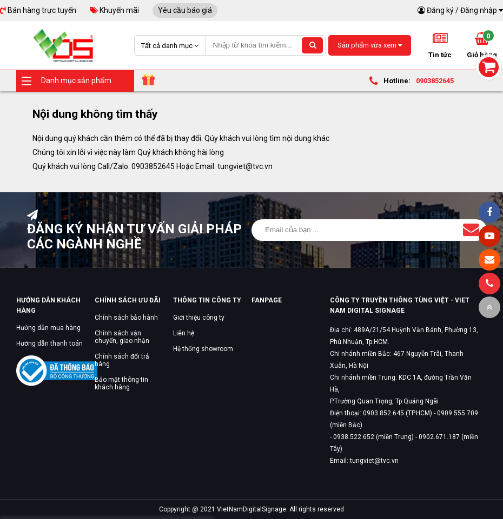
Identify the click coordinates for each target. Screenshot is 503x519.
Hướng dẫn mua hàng (48, 328)
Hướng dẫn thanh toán (49, 343)
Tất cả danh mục (169, 46)
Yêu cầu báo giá (185, 10)
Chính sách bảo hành (126, 317)
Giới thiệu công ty (198, 317)
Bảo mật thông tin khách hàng (121, 383)
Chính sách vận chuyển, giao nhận (122, 337)
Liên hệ (183, 333)
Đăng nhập (478, 10)
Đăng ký (440, 10)
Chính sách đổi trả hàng (122, 360)
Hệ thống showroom (203, 349)
